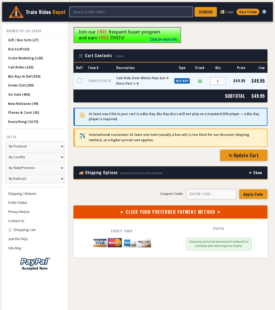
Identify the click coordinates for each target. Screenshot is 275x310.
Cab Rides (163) (21, 67)
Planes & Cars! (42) (23, 112)
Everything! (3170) (23, 121)
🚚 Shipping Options (170, 173)
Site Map (15, 248)
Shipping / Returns (22, 193)
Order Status (17, 202)
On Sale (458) (19, 94)
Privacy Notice (19, 211)
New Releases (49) (23, 103)
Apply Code (253, 194)
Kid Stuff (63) (19, 49)
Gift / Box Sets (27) (23, 40)
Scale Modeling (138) (25, 58)
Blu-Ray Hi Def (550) (24, 76)
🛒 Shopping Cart (22, 229)
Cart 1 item (248, 11)
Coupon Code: (171, 193)
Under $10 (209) (21, 85)
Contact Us (16, 220)
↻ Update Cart (244, 155)
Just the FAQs (18, 239)
